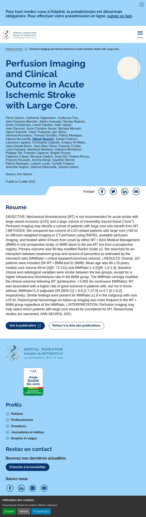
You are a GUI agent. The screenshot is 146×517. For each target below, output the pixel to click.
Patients (17, 413)
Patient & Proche (14, 49)
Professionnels (22, 419)
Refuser (24, 511)
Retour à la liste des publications (76, 325)
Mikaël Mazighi (43, 139)
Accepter (9, 511)
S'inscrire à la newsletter (28, 467)
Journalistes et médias (27, 432)
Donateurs (18, 426)
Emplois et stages (24, 438)
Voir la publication (25, 326)
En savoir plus (41, 511)
